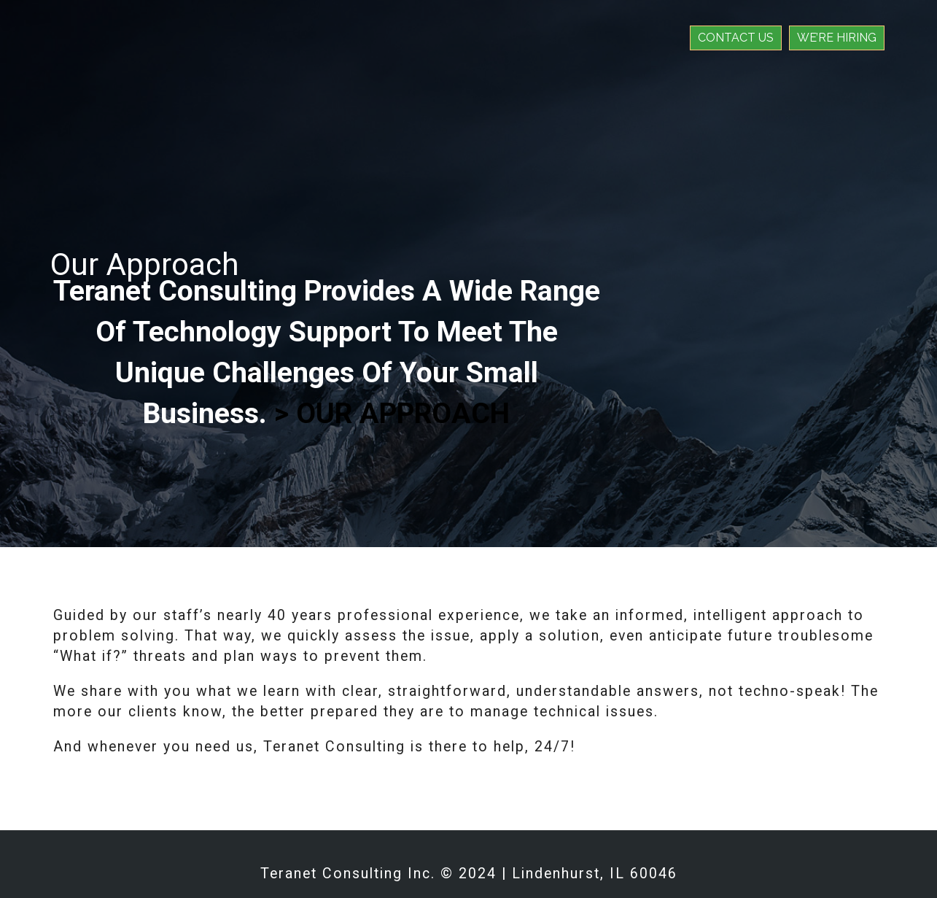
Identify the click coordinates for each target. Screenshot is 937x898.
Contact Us (736, 37)
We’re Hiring (836, 37)
